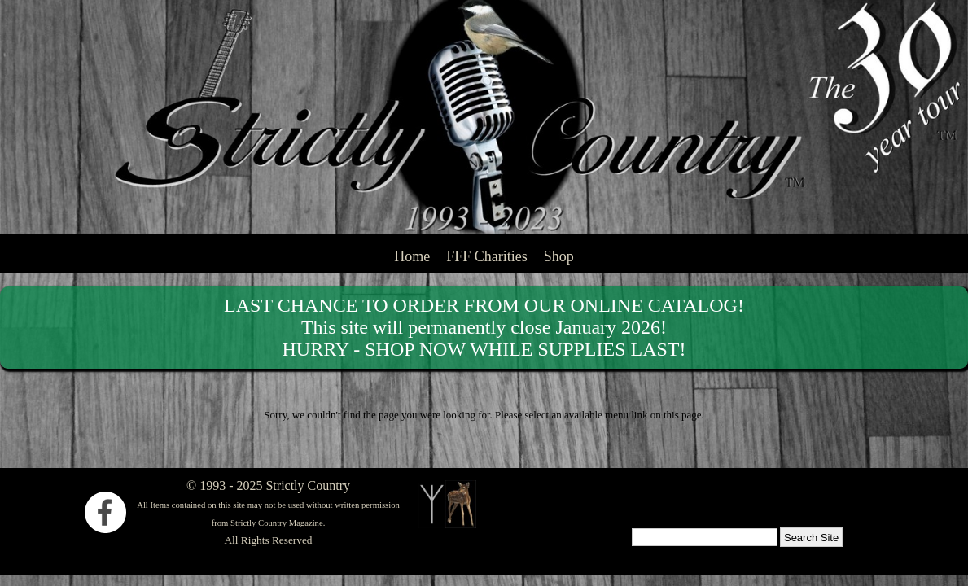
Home (412, 256)
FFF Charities (487, 256)
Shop (559, 256)
